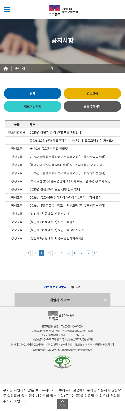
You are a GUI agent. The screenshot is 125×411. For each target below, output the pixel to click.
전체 (33, 93)
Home (6, 68)
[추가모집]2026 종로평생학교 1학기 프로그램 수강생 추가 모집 (70, 181)
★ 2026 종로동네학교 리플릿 (49, 148)
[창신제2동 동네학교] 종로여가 (49, 213)
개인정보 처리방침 (55, 287)
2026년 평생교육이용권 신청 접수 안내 (55, 189)
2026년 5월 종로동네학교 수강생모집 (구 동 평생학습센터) (67, 173)
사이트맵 (75, 287)
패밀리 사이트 (60, 299)
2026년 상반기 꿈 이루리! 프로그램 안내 (56, 132)
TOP (62, 405)
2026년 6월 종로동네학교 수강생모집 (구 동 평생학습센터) (67, 156)
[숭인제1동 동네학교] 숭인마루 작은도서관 (57, 230)
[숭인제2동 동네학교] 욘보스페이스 (52, 222)
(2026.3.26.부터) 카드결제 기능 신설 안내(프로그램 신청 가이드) (71, 140)
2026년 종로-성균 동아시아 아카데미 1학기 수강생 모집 (65, 197)
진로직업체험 (32, 106)
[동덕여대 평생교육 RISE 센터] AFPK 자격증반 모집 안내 (66, 164)
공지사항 (20, 68)
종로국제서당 (92, 106)
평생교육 (92, 93)
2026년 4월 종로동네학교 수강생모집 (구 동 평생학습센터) (67, 205)
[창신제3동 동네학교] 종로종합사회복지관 (57, 238)
